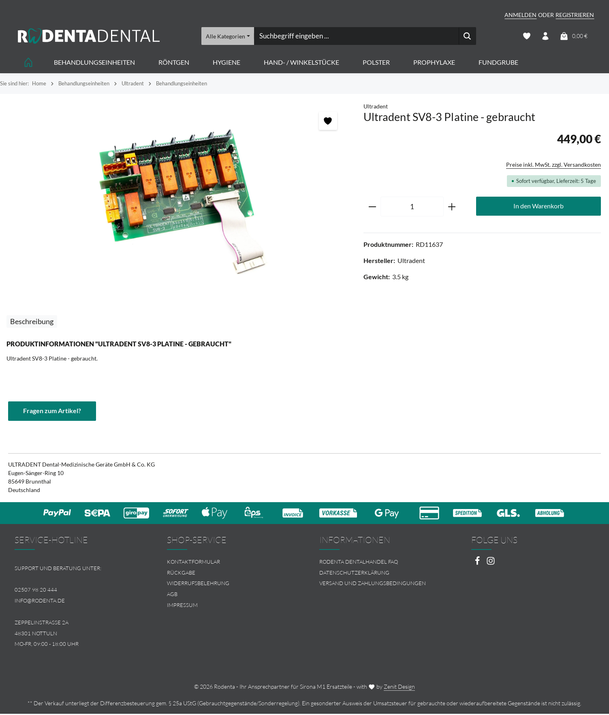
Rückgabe (181, 573)
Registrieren (575, 14)
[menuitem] (228, 562)
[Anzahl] (412, 207)
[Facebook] (478, 563)
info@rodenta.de (40, 601)
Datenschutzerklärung (354, 573)
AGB (172, 595)
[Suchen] (467, 36)
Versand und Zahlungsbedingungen (372, 584)
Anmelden (520, 14)
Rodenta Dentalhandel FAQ (358, 562)
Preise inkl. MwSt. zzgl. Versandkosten (553, 165)
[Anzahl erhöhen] (452, 207)
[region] (177, 198)
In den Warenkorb (538, 207)
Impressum (182, 606)
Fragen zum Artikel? (52, 412)
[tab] (31, 322)
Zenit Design (399, 687)
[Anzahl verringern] (372, 207)
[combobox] (356, 36)
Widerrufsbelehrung (198, 584)
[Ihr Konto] (545, 36)
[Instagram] (490, 563)
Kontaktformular (193, 562)
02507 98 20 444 (36, 591)
